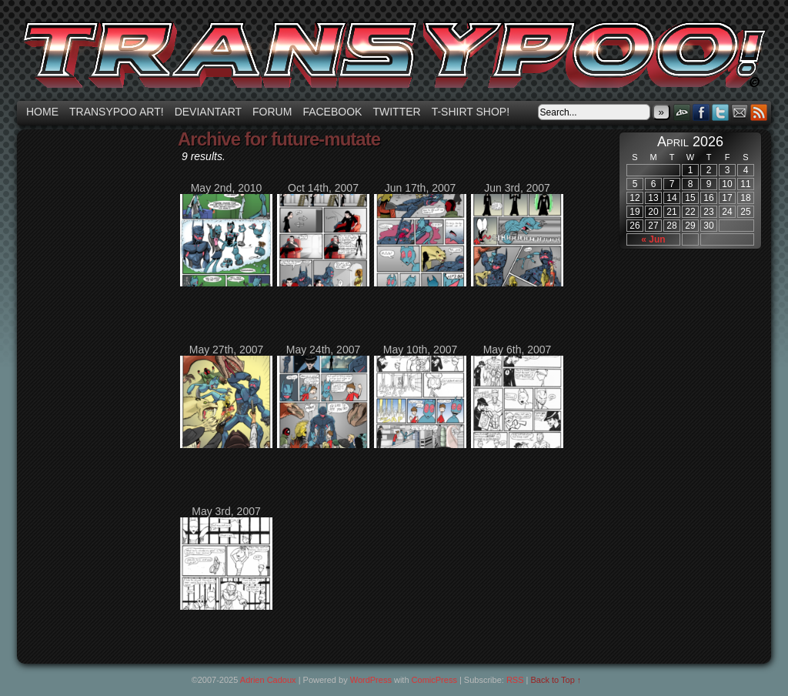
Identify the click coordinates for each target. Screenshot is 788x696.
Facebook (332, 111)
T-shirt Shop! (470, 111)
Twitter (396, 111)
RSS (759, 112)
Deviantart (208, 111)
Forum (272, 111)
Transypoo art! (116, 111)
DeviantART (682, 112)
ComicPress (434, 679)
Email (740, 112)
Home (42, 111)
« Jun (653, 239)
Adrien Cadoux (268, 679)
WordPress (371, 679)
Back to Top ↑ (556, 679)
